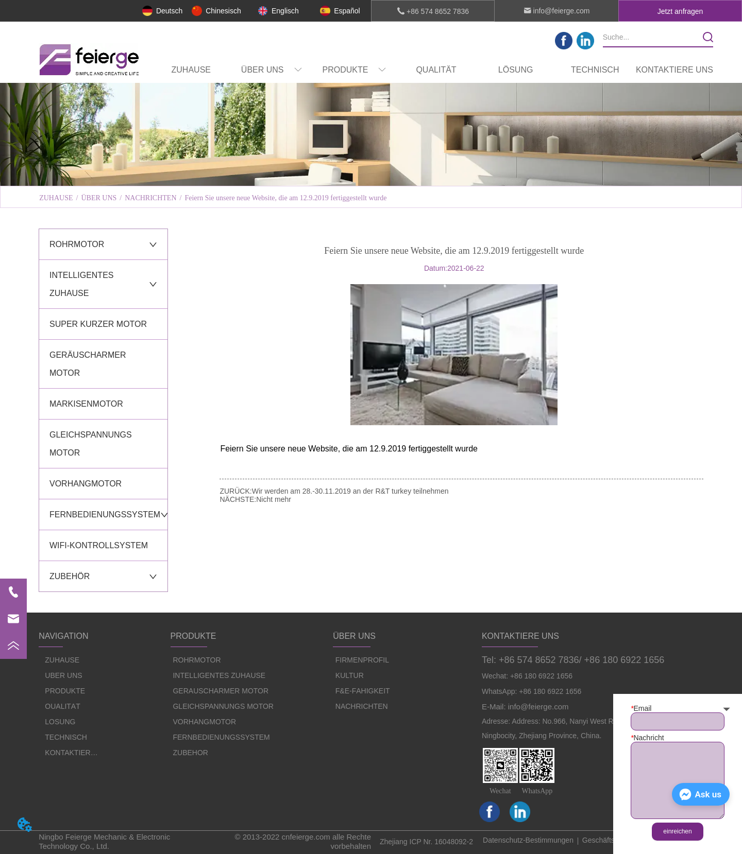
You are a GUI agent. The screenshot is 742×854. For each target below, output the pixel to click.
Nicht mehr (273, 499)
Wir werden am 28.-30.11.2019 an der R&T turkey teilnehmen (350, 491)
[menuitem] (271, 70)
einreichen (677, 831)
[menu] (432, 70)
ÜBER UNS (98, 198)
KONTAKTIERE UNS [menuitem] (674, 69)
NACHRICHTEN (150, 198)
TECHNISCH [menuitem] (595, 69)
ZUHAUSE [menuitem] (191, 69)
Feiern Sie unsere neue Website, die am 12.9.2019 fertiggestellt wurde (285, 198)
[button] (271, 70)
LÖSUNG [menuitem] (515, 69)
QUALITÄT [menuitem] (436, 69)
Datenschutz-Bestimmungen (528, 840)
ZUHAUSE (56, 198)
